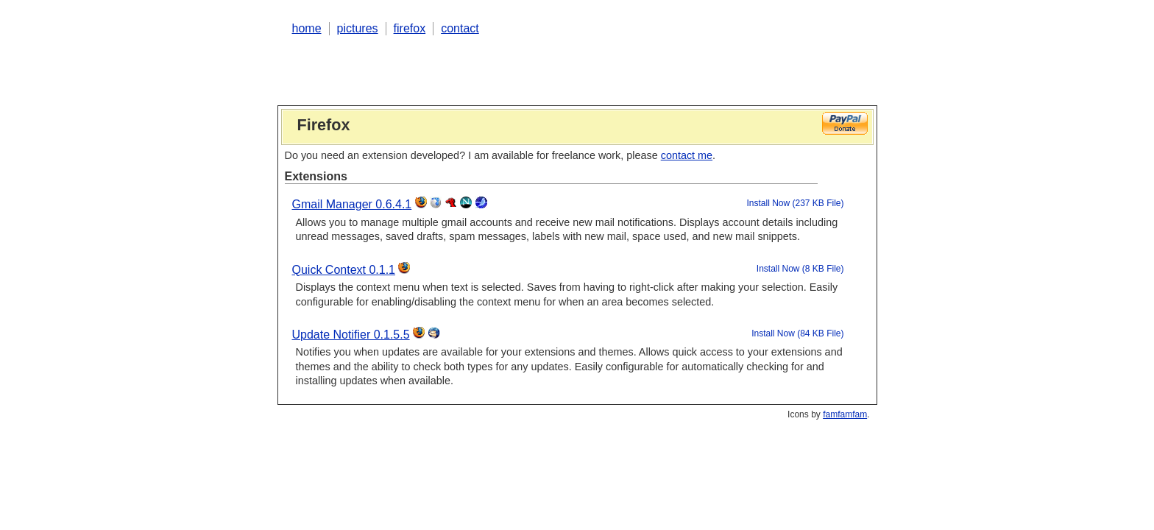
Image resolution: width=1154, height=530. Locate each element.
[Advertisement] (549, 68)
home (307, 28)
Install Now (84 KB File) (797, 333)
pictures (357, 28)
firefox (410, 28)
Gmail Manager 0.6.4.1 (352, 204)
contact (460, 28)
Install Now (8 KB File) (800, 269)
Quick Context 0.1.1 (344, 270)
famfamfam (845, 414)
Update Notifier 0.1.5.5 (351, 334)
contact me (686, 155)
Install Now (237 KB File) (794, 203)
